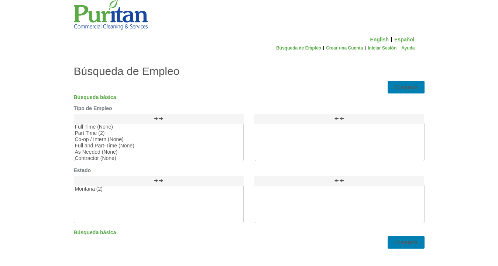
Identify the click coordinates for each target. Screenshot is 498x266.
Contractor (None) (158, 158)
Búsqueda (406, 87)
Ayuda (408, 48)
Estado (82, 170)
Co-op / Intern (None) (158, 139)
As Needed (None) (158, 152)
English (379, 39)
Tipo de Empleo (93, 108)
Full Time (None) (158, 127)
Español (404, 39)
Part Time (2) (158, 133)
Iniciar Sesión (382, 48)
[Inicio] (249, 16)
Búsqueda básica (95, 97)
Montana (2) (158, 189)
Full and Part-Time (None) (158, 146)
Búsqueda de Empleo (298, 48)
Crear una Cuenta (344, 48)
